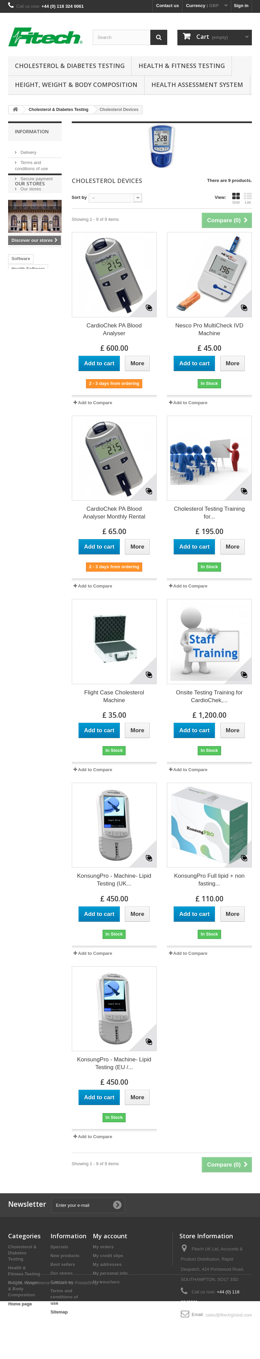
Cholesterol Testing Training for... (209, 513)
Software (21, 313)
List (248, 198)
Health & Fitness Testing (181, 66)
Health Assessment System (197, 84)
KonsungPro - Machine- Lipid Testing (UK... (114, 880)
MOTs (17, 344)
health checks (26, 334)
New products (65, 1255)
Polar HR (21, 364)
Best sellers (62, 1264)
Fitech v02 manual (31, 374)
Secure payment (35, 176)
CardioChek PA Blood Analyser (114, 329)
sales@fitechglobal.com (228, 1314)
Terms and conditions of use (64, 1297)
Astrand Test (25, 384)
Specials (59, 1246)
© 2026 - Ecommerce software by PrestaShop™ (55, 1340)
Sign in (241, 5)
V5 (46, 344)
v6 (33, 344)
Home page (20, 1303)
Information (32, 131)
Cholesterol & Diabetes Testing (70, 66)
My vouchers (106, 1282)
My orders (103, 1246)
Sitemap (59, 1311)
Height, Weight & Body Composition (76, 84)
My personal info (110, 1273)
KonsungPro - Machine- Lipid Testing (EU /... (114, 1063)
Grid (236, 198)
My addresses (107, 1264)
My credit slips (108, 1255)
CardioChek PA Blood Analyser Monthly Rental (114, 513)
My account (110, 1236)
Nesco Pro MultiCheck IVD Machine (209, 329)
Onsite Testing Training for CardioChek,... (209, 696)
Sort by (79, 197)
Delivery (28, 149)
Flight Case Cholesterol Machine (114, 696)
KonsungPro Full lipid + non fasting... (209, 880)
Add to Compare (95, 402)
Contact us (167, 5)
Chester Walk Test (30, 354)
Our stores (30, 186)
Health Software (28, 323)
